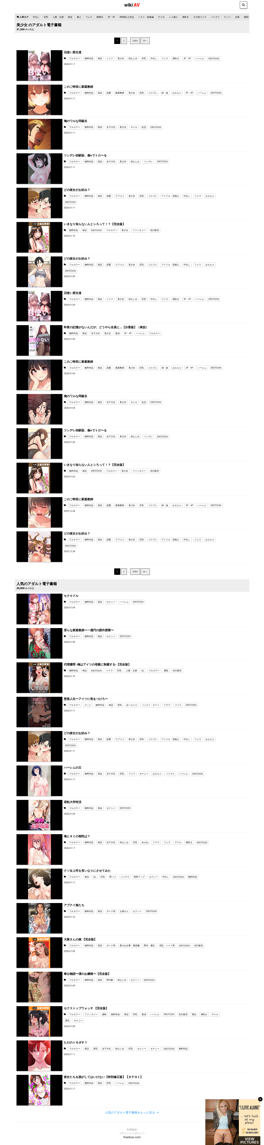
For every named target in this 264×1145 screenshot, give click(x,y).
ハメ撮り (173, 17)
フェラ (89, 17)
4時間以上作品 (126, 17)
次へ (145, 40)
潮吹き (185, 17)
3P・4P (111, 17)
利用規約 (132, 1129)
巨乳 (46, 17)
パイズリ (215, 17)
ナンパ (227, 17)
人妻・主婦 (58, 17)
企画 (237, 17)
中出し (36, 17)
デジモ (161, 17)
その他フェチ (199, 17)
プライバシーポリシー (132, 1133)
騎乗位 (100, 17)
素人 (79, 17)
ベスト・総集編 (146, 17)
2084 (135, 40)
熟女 (70, 17)
